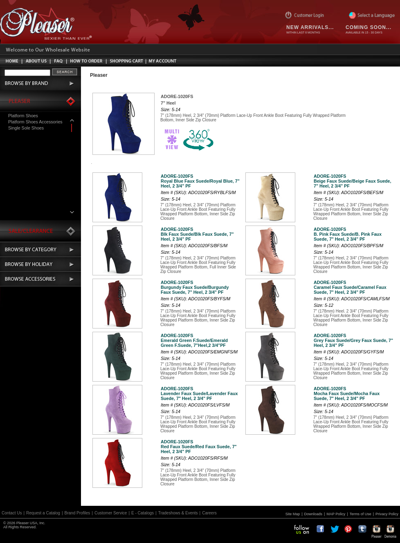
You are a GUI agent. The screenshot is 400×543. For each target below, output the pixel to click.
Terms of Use (360, 514)
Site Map (292, 514)
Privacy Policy (386, 514)
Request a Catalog (43, 513)
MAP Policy (335, 514)
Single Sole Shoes (26, 127)
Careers (209, 513)
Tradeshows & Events (178, 513)
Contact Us (12, 513)
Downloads (313, 514)
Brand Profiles (77, 513)
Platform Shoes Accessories (35, 121)
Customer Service (110, 513)
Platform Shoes (23, 115)
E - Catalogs (142, 513)
